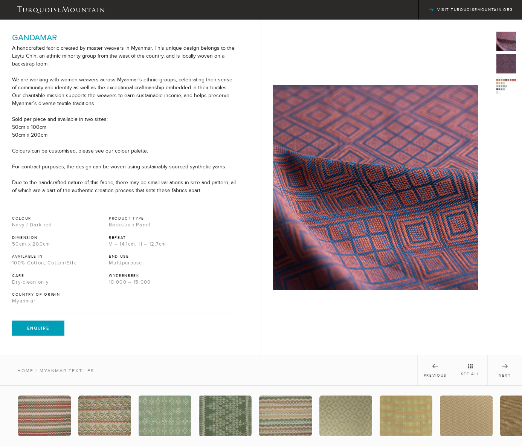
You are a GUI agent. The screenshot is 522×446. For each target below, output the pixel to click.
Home (25, 370)
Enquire (38, 328)
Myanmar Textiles (67, 370)
